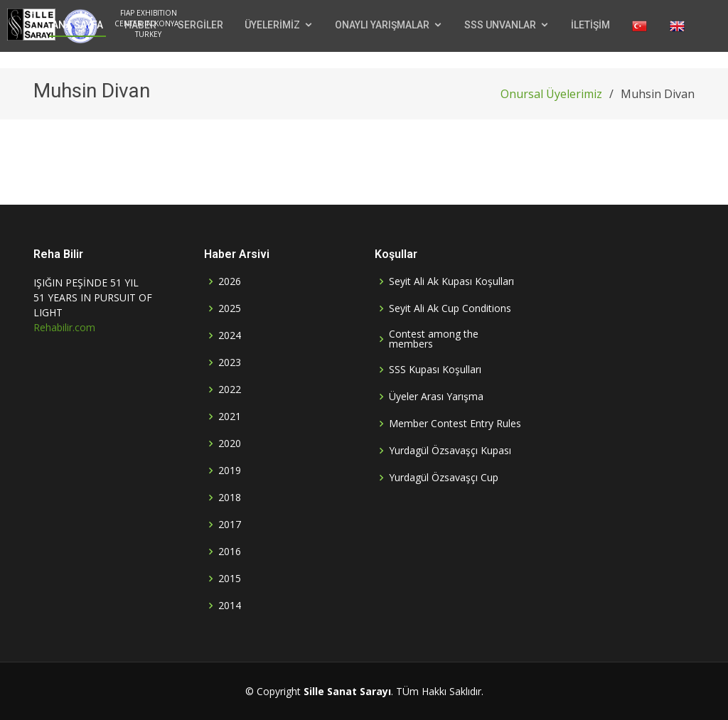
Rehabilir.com (64, 327)
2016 (229, 552)
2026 (229, 281)
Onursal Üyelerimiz (551, 94)
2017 (229, 525)
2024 (229, 335)
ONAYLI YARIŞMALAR (382, 25)
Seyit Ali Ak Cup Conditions (450, 308)
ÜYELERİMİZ (272, 25)
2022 (229, 389)
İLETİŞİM (590, 25)
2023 (229, 362)
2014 (229, 606)
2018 (229, 498)
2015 (229, 579)
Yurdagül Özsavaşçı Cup (443, 478)
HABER (140, 25)
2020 (229, 443)
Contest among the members (433, 339)
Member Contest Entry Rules (455, 424)
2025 (229, 308)
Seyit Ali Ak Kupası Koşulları (451, 281)
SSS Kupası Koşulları (435, 370)
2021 (229, 416)
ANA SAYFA (77, 25)
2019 (229, 470)
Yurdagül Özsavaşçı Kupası (450, 451)
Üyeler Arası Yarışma (436, 397)
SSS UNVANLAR (500, 25)
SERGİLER (200, 25)
